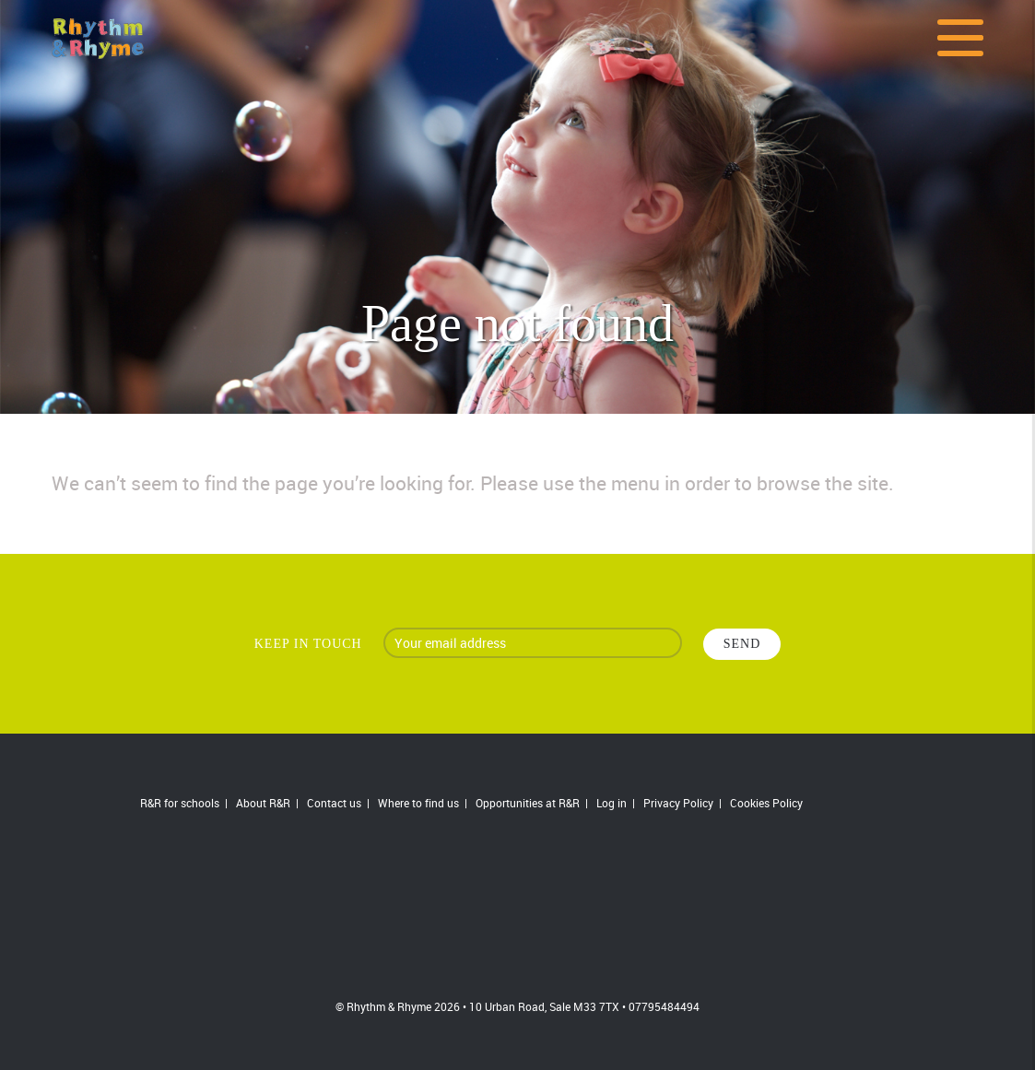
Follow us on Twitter (880, 803)
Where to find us (418, 803)
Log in (611, 803)
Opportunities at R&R (528, 803)
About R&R (263, 803)
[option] (517, 207)
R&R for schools (179, 803)
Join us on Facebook (838, 803)
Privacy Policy (678, 803)
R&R (518, 908)
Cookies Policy (766, 803)
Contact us (334, 803)
